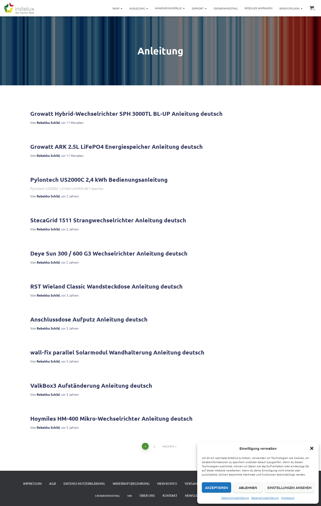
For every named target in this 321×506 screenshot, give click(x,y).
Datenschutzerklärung (235, 498)
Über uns (147, 495)
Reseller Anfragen (259, 8)
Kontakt (170, 495)
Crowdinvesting (226, 8)
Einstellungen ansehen (289, 487)
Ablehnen (248, 487)
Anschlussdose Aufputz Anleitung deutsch (89, 319)
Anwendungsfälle (170, 8)
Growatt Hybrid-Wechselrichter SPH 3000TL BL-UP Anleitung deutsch (126, 113)
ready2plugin (291, 8)
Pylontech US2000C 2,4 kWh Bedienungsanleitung (99, 179)
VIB (129, 496)
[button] (311, 448)
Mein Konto (167, 483)
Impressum (287, 498)
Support (199, 8)
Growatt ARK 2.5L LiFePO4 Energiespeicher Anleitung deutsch (116, 146)
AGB (52, 483)
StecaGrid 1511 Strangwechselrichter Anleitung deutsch (108, 220)
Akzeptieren (216, 487)
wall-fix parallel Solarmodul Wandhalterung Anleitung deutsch (117, 352)
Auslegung (138, 8)
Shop (117, 8)
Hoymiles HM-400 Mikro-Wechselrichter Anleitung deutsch (111, 418)
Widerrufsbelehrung (131, 483)
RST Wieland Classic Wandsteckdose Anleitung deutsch (106, 286)
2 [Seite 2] (154, 446)
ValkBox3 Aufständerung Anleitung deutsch (91, 385)
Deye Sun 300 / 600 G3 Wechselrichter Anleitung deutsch (109, 253)
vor (72, 122)
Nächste (168, 446)
